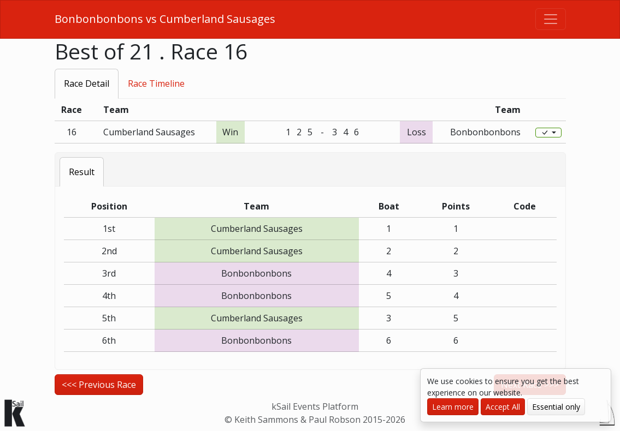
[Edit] (548, 132)
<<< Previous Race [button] (99, 385)
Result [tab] (82, 172)
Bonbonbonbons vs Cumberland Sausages (165, 18)
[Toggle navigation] (550, 19)
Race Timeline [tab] (156, 83)
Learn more (453, 407)
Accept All (503, 407)
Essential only (556, 407)
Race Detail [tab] (86, 83)
